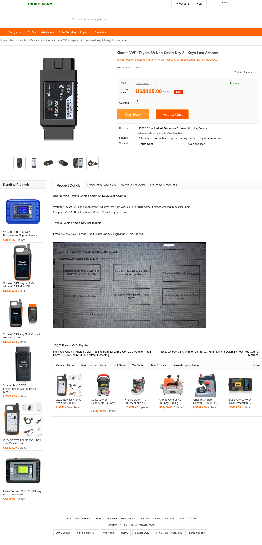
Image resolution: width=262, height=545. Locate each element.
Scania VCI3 (142, 532)
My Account (182, 3)
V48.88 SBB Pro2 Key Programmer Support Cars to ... (22, 234)
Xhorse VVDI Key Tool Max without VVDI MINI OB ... (19, 285)
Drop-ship (100, 32)
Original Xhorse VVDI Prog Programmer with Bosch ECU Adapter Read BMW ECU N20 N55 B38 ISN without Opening (102, 353)
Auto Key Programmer (37, 40)
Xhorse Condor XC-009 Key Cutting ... (171, 401)
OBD (101, 212)
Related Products (163, 185)
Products (15, 40)
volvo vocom (63, 532)
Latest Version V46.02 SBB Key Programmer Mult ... (22, 493)
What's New (47, 32)
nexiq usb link (197, 532)
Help (199, 3)
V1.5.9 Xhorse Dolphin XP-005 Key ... (102, 403)
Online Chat (145, 143)
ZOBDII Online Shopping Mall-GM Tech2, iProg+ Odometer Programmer (35, 19)
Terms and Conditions (150, 518)
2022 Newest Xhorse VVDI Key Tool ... (68, 401)
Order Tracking (67, 32)
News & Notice (82, 518)
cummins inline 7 (87, 532)
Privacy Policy (128, 518)
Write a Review (133, 185)
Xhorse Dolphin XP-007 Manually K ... (136, 401)
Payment (85, 32)
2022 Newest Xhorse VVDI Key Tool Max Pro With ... (22, 442)
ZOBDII (130, 525)
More (256, 365)
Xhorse (57, 196)
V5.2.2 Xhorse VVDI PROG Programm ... (239, 401)
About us (169, 518)
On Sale (32, 32)
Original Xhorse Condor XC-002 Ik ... (205, 401)
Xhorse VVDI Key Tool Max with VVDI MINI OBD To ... (22, 336)
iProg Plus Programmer (169, 532)
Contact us (183, 518)
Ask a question (196, 143)
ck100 (124, 532)
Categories (15, 32)
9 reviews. (248, 72)
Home (5, 32)
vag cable (108, 532)
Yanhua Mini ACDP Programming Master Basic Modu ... (19, 389)
